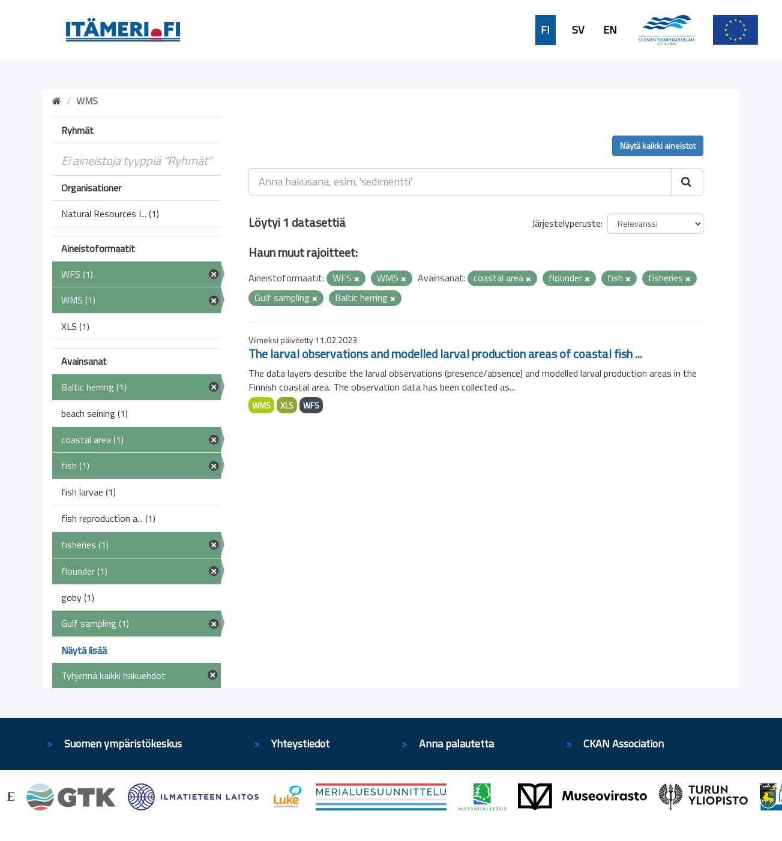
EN (610, 30)
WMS (261, 405)
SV (578, 30)
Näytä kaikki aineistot (658, 145)
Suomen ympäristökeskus (123, 743)
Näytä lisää (84, 650)
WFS (311, 405)
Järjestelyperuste (566, 223)
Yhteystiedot (300, 743)
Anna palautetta (456, 743)
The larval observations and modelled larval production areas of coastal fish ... (445, 353)
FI (545, 30)
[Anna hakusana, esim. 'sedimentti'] (460, 182)
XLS (286, 405)
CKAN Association (623, 743)
